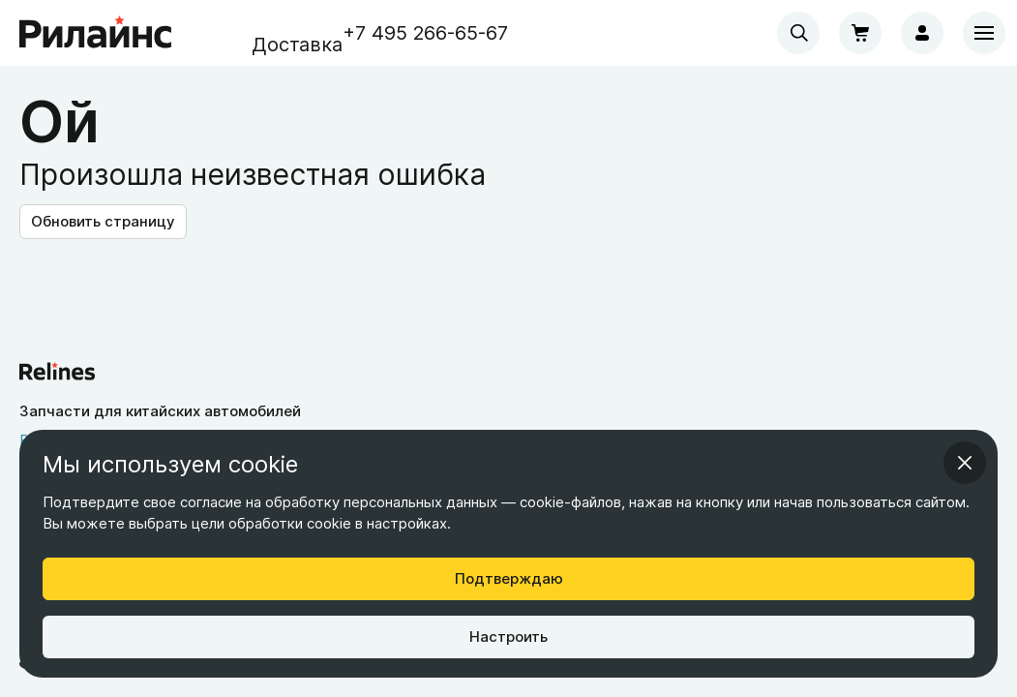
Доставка (297, 44)
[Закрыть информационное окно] (964, 462)
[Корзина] (860, 33)
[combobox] (798, 33)
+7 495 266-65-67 (425, 33)
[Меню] (984, 33)
